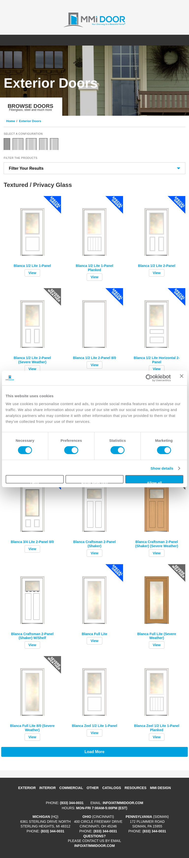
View (32, 273)
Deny (34, 482)
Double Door (18, 144)
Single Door (7, 144)
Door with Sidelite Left (54, 144)
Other (93, 788)
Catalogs (111, 788)
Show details (162, 468)
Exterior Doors (30, 121)
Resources (135, 788)
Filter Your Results (26, 168)
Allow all (154, 482)
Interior (47, 788)
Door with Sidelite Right (43, 144)
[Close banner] (181, 378)
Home (10, 121)
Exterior (27, 788)
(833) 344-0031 (72, 803)
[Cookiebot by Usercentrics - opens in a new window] (149, 378)
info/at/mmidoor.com (123, 803)
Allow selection (94, 482)
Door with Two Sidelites (31, 144)
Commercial (71, 788)
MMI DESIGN (160, 788)
